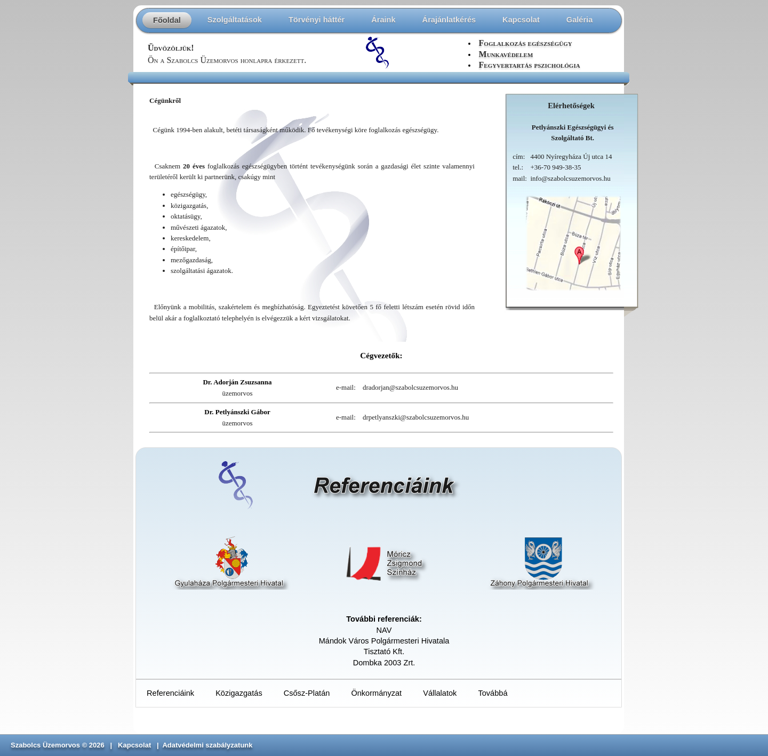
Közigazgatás (238, 693)
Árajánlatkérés (449, 19)
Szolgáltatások (234, 19)
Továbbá (492, 693)
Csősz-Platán (307, 693)
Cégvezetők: (381, 355)
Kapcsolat (521, 19)
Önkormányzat (376, 693)
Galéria (579, 19)
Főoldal (167, 20)
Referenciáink (170, 693)
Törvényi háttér (317, 19)
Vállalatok (440, 693)
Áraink (383, 19)
